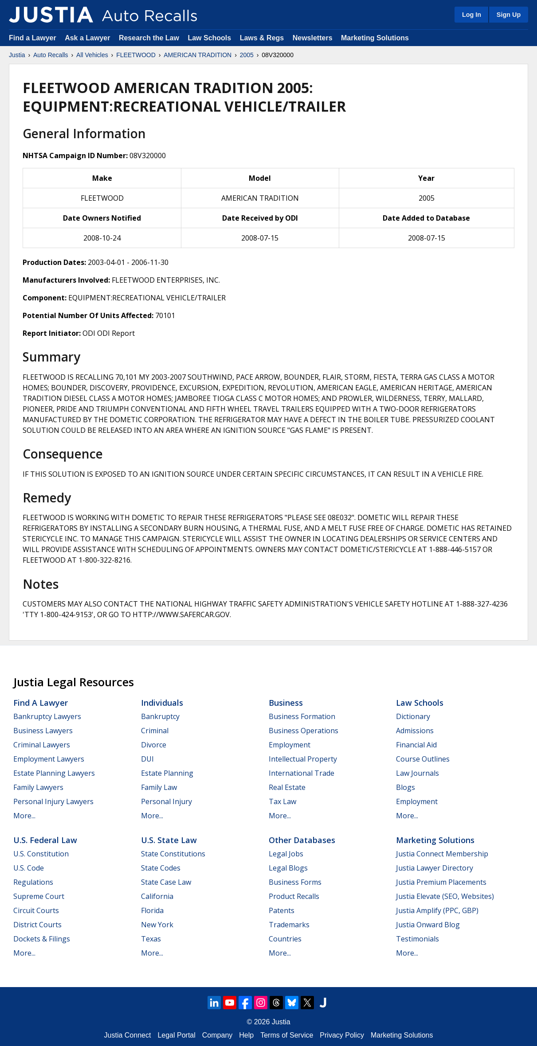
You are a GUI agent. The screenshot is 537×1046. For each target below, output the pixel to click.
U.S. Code (28, 868)
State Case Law (166, 882)
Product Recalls (294, 896)
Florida (152, 910)
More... (24, 815)
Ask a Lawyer (88, 38)
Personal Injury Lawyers (53, 801)
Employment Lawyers (48, 759)
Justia (17, 54)
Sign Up (509, 14)
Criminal (155, 730)
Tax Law (282, 801)
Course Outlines (423, 759)
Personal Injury (166, 801)
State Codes (160, 868)
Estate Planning (167, 773)
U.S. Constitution (41, 854)
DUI (147, 759)
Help (246, 1035)
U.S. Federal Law (45, 840)
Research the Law (149, 38)
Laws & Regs (262, 38)
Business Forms (295, 882)
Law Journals (417, 773)
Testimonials (417, 939)
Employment (289, 745)
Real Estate (287, 787)
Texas (151, 939)
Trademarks (289, 924)
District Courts (37, 924)
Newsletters (313, 38)
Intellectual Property (303, 759)
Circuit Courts (36, 910)
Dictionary (413, 716)
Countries (285, 939)
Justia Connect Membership (442, 854)
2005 (247, 54)
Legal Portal (176, 1035)
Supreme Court (38, 896)
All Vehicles (92, 54)
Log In (471, 14)
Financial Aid (416, 745)
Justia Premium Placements (441, 882)
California (157, 896)
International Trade (301, 773)
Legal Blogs (288, 868)
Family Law (159, 787)
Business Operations (303, 730)
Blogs (405, 787)
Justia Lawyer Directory (434, 868)
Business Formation (302, 716)
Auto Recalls (50, 54)
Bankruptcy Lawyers (47, 716)
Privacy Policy (342, 1035)
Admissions (415, 730)
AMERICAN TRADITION (197, 54)
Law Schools (209, 38)
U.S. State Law (169, 840)
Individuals (162, 702)
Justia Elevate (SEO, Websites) (445, 896)
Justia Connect (127, 1035)
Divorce (153, 745)
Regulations (33, 882)
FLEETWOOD (136, 54)
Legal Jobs (286, 854)
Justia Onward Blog (428, 924)
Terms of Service (286, 1035)
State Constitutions (173, 854)
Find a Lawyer (32, 38)
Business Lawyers (43, 730)
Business (286, 702)
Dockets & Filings (41, 939)
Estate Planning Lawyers (54, 773)
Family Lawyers (38, 787)
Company (217, 1035)
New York (157, 924)
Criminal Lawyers (41, 745)
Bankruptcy (160, 716)
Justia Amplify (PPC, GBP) (437, 910)
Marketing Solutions (375, 38)
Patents (281, 910)
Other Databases (302, 840)
